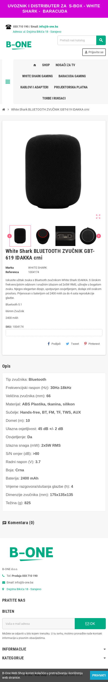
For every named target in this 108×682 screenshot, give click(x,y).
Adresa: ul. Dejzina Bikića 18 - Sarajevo (31, 31)
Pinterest (92, 343)
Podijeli (54, 343)
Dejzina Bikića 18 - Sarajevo (24, 589)
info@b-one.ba (48, 26)
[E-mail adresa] (38, 623)
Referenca (12, 272)
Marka (10, 267)
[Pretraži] (81, 40)
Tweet (72, 343)
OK (90, 623)
